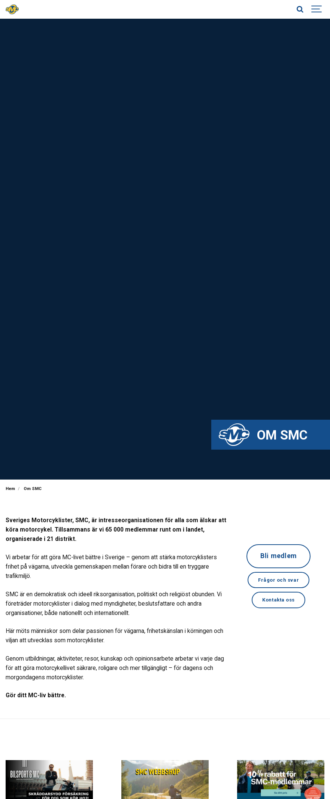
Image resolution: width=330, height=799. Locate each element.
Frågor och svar (278, 581)
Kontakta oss (278, 601)
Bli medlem (278, 556)
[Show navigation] (316, 9)
